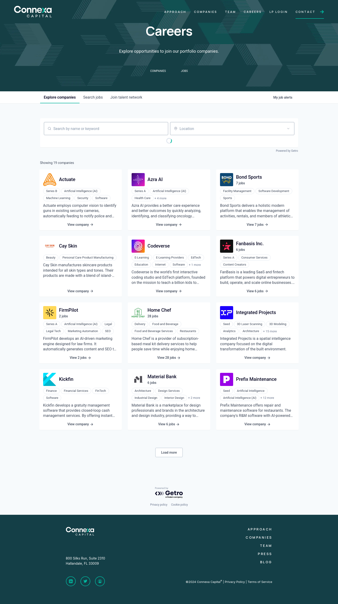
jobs (93, 97)
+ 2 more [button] (194, 398)
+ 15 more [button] (270, 331)
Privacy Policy (235, 582)
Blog (266, 562)
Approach (260, 529)
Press (265, 554)
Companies (259, 537)
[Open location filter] (288, 128)
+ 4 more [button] (161, 198)
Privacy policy (158, 504)
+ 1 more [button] (195, 265)
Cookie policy (179, 504)
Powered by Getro (287, 150)
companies (60, 97)
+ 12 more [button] (267, 398)
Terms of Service (260, 582)
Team (266, 545)
